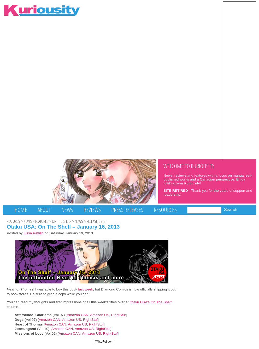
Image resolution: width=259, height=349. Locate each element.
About (44, 210)
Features (13, 221)
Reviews (92, 210)
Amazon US (99, 315)
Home (21, 210)
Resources (165, 210)
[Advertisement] (239, 80)
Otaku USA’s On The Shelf (151, 302)
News (67, 210)
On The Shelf (61, 221)
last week (85, 289)
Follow (103, 342)
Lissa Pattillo (33, 233)
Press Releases (127, 210)
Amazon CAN (78, 315)
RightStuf (118, 315)
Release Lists (95, 221)
